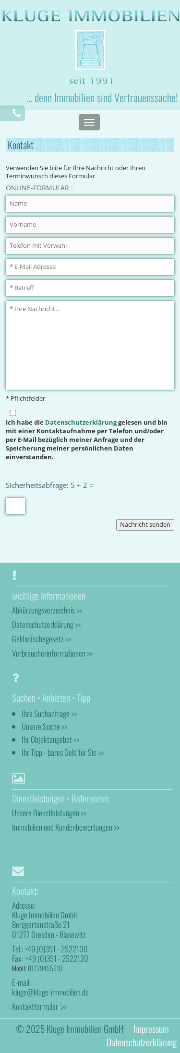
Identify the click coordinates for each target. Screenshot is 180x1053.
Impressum (151, 1029)
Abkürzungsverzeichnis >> (47, 610)
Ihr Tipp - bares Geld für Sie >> (63, 752)
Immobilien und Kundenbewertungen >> (66, 827)
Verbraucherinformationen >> (52, 653)
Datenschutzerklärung (81, 422)
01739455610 (45, 968)
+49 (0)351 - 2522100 (56, 949)
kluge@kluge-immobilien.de (50, 992)
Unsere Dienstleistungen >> (49, 813)
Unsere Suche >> (44, 726)
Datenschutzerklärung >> (46, 624)
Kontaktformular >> (39, 1006)
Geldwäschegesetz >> (41, 639)
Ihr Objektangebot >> (50, 739)
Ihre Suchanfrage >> (49, 713)
